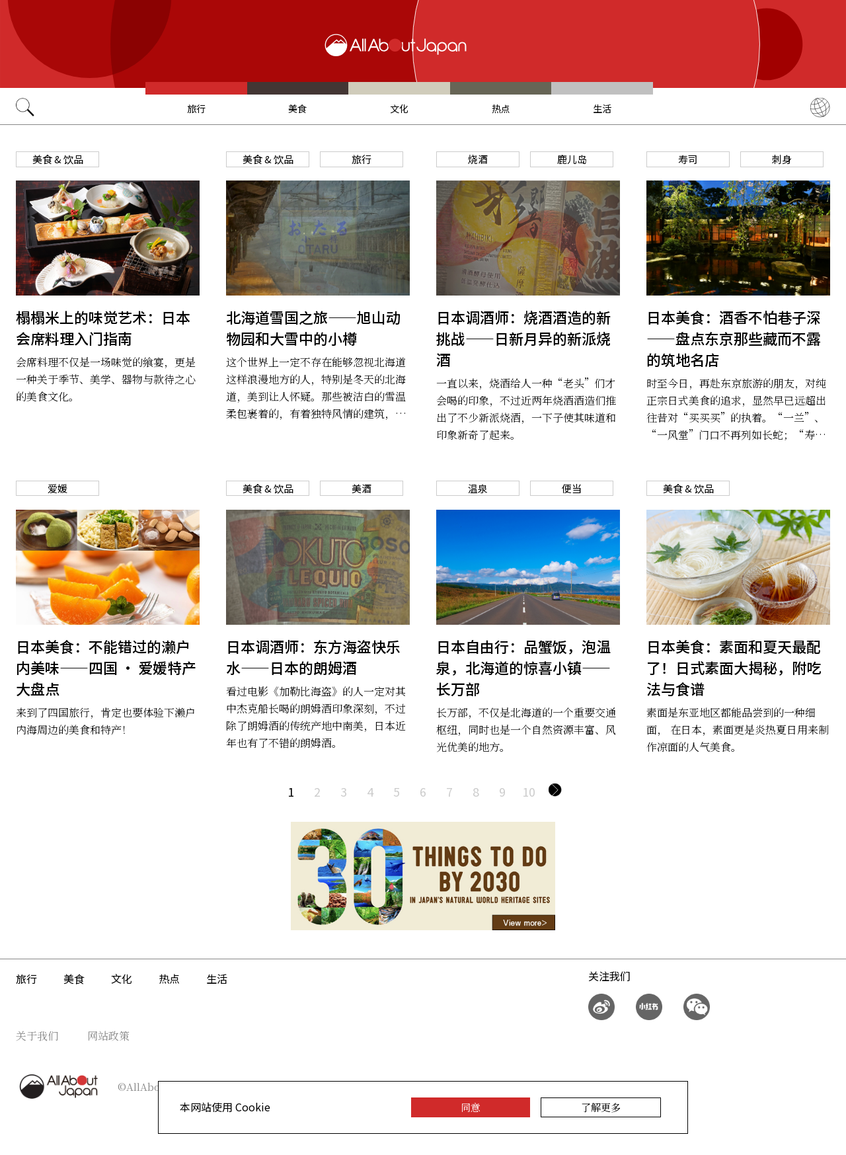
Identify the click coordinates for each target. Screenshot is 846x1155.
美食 (297, 108)
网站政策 (108, 1035)
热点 (501, 108)
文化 (399, 108)
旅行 (196, 108)
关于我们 (37, 1035)
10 (528, 791)
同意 (471, 1107)
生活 (602, 108)
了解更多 (601, 1107)
